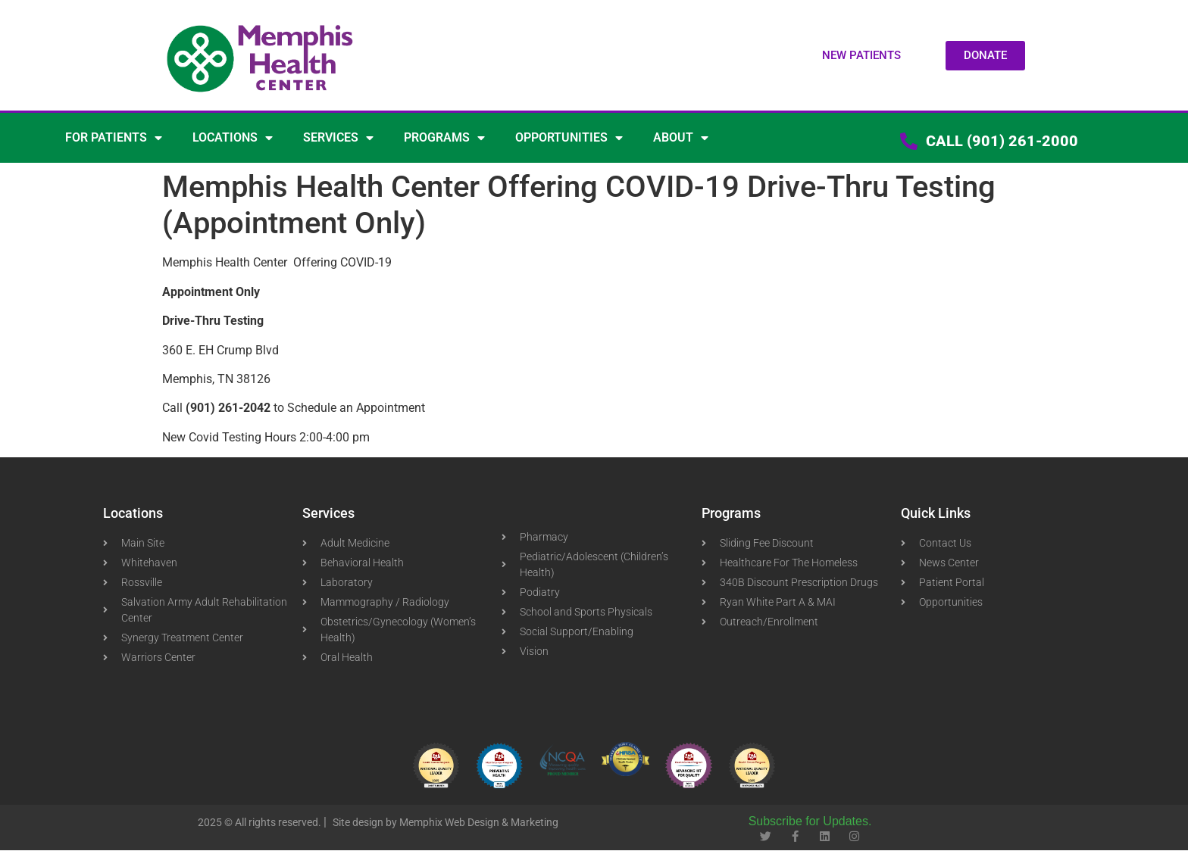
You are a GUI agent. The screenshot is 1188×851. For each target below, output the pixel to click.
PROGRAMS (444, 137)
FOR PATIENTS (113, 137)
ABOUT (680, 137)
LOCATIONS (232, 137)
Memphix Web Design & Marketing (478, 822)
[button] (861, 55)
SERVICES (338, 137)
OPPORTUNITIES (569, 137)
